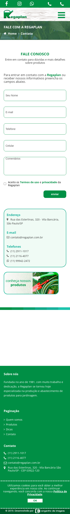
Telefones (14, 246)
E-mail (11, 232)
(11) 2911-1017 (18, 251)
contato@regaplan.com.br (25, 237)
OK (35, 500)
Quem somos (14, 419)
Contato (27, 33)
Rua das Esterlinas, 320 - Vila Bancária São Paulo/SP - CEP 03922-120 (34, 469)
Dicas (9, 429)
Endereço (13, 215)
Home (10, 33)
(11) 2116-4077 (18, 256)
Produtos (11, 424)
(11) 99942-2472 (18, 261)
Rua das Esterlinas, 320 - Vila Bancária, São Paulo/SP (33, 221)
